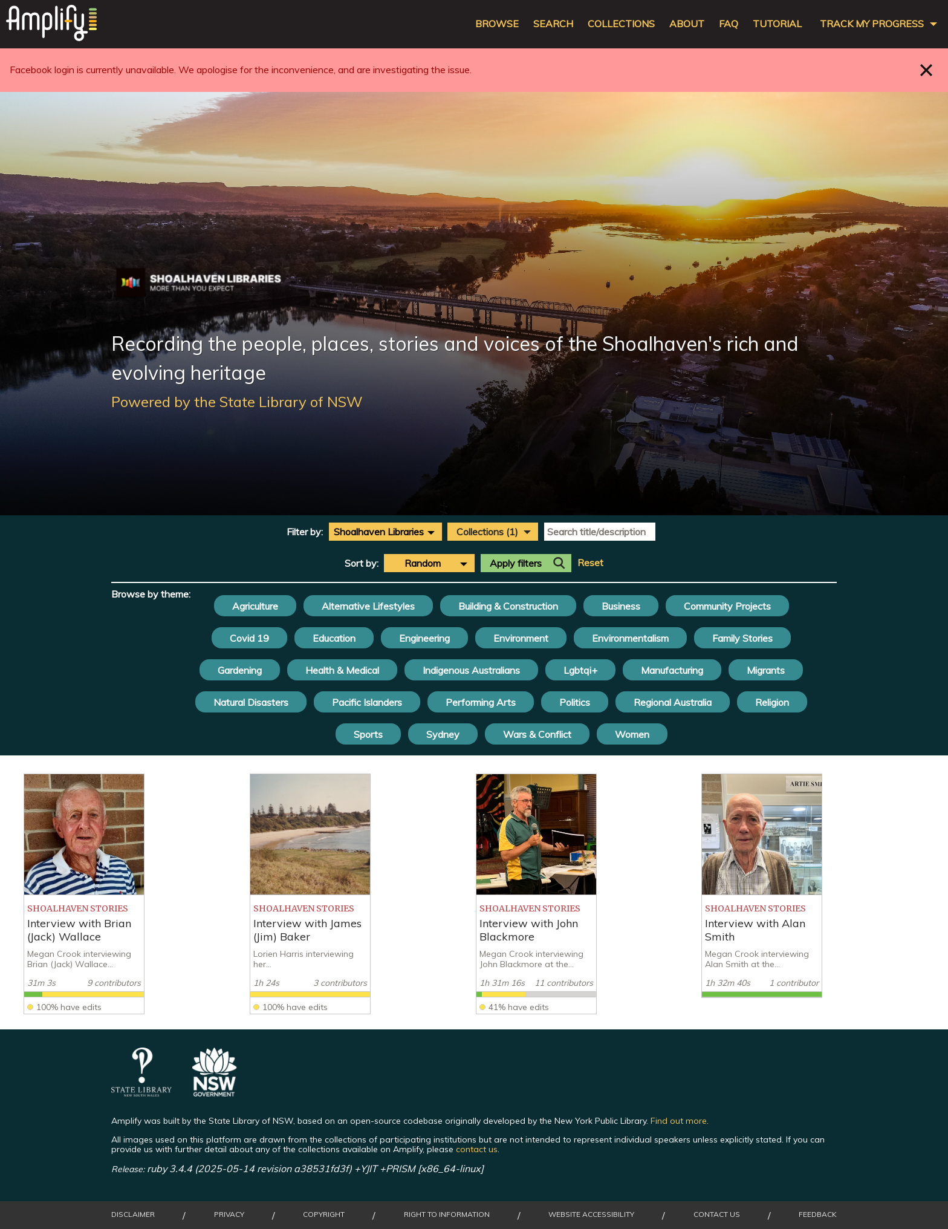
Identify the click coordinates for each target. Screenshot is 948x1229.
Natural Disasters (250, 702)
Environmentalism (630, 638)
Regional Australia (673, 702)
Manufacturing (672, 670)
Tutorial (777, 24)
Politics (574, 702)
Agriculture (255, 606)
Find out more (679, 1120)
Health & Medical (342, 670)
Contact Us (716, 1214)
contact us (477, 1149)
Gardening (240, 670)
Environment (520, 638)
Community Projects (727, 606)
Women (632, 734)
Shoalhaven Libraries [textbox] (379, 532)
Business (621, 606)
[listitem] (84, 894)
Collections (621, 24)
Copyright (324, 1214)
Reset (590, 563)
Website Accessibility (591, 1214)
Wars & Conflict (537, 734)
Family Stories (742, 638)
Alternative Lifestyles (368, 606)
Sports (368, 734)
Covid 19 (249, 638)
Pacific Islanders (367, 702)
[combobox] (385, 532)
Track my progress (872, 24)
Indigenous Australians (471, 670)
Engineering (424, 638)
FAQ (728, 24)
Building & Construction (508, 606)
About (686, 24)
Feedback (818, 1214)
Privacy (229, 1214)
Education (334, 638)
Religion (772, 702)
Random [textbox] (422, 563)
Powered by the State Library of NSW (237, 402)
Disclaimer (133, 1214)
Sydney (442, 734)
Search (553, 24)
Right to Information (447, 1214)
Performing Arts (481, 702)
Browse (497, 24)
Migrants (766, 670)
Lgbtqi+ (580, 670)
